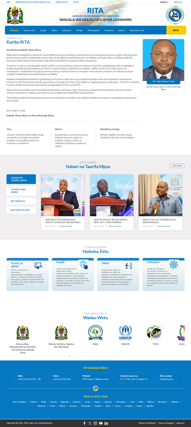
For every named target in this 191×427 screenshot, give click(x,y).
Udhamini (67, 30)
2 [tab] (73, 356)
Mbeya (150, 402)
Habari (121, 30)
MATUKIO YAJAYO (20, 210)
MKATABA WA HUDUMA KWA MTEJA (33, 2)
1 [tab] (69, 356)
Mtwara (174, 402)
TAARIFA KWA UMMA (18, 191)
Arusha (53, 402)
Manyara (65, 402)
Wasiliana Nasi (137, 30)
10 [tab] (105, 356)
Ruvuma (73, 406)
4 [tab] (81, 356)
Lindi (132, 402)
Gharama (108, 30)
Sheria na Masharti (147, 423)
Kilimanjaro (121, 402)
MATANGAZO (18, 201)
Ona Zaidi (177, 165)
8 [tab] (97, 356)
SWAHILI (164, 2)
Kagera (97, 402)
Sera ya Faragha (166, 423)
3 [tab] (77, 356)
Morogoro (162, 402)
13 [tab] (117, 356)
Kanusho (180, 423)
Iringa (87, 402)
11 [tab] (109, 356)
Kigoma (108, 402)
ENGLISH (178, 2)
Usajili (43, 30)
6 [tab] (89, 356)
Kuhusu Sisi (29, 30)
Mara (141, 402)
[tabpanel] (96, 335)
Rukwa (62, 406)
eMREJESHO (62, 2)
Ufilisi (54, 30)
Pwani (52, 406)
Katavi (139, 406)
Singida (98, 406)
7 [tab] (93, 356)
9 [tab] (101, 356)
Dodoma (77, 402)
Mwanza (41, 406)
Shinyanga (85, 406)
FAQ (8, 2)
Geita (108, 406)
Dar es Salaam (19, 402)
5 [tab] (85, 356)
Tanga (43, 402)
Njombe (150, 406)
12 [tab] (113, 356)
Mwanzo (15, 30)
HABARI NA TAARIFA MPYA (19, 179)
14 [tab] (121, 356)
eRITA (76, 2)
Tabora (33, 402)
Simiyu (117, 406)
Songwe (128, 406)
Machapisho (94, 30)
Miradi (79, 30)
